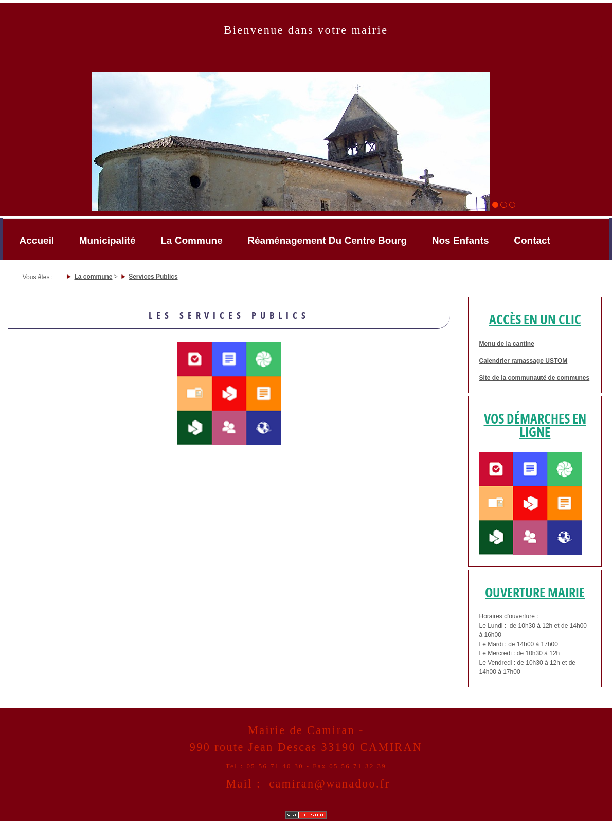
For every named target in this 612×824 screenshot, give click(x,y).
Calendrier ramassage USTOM (523, 360)
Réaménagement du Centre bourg (327, 240)
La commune (191, 240)
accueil (37, 240)
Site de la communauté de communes (534, 377)
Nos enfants (460, 240)
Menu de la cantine (506, 343)
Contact (532, 240)
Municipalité (107, 240)
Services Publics (153, 276)
